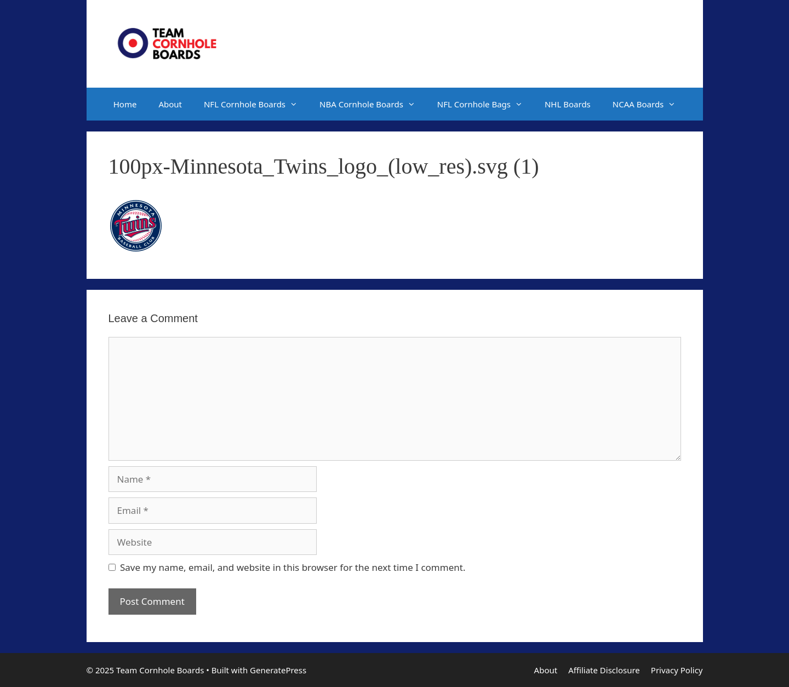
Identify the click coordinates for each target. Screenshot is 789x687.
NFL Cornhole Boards (256, 104)
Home (125, 104)
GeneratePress (278, 670)
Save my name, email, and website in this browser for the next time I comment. (292, 567)
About (170, 104)
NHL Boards (568, 104)
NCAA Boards (650, 104)
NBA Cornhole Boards (372, 104)
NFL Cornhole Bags (485, 104)
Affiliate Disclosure (604, 670)
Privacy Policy (677, 670)
